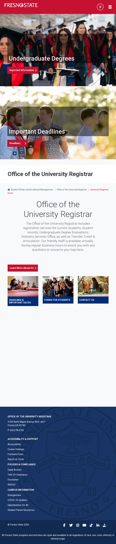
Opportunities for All (18, 505)
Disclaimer (13, 479)
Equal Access (15, 469)
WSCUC (12, 484)
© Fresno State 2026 (18, 524)
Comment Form (15, 454)
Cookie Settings (16, 449)
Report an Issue (16, 459)
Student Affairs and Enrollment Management (32, 189)
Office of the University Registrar (72, 189)
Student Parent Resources (21, 510)
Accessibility (14, 444)
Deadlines (15, 143)
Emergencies (14, 495)
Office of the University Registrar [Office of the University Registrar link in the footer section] (29, 416)
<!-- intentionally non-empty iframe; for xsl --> (58, 355)
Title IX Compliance (18, 474)
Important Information (22, 70)
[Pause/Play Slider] (14, 153)
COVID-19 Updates (17, 500)
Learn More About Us (21, 268)
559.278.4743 (17, 430)
